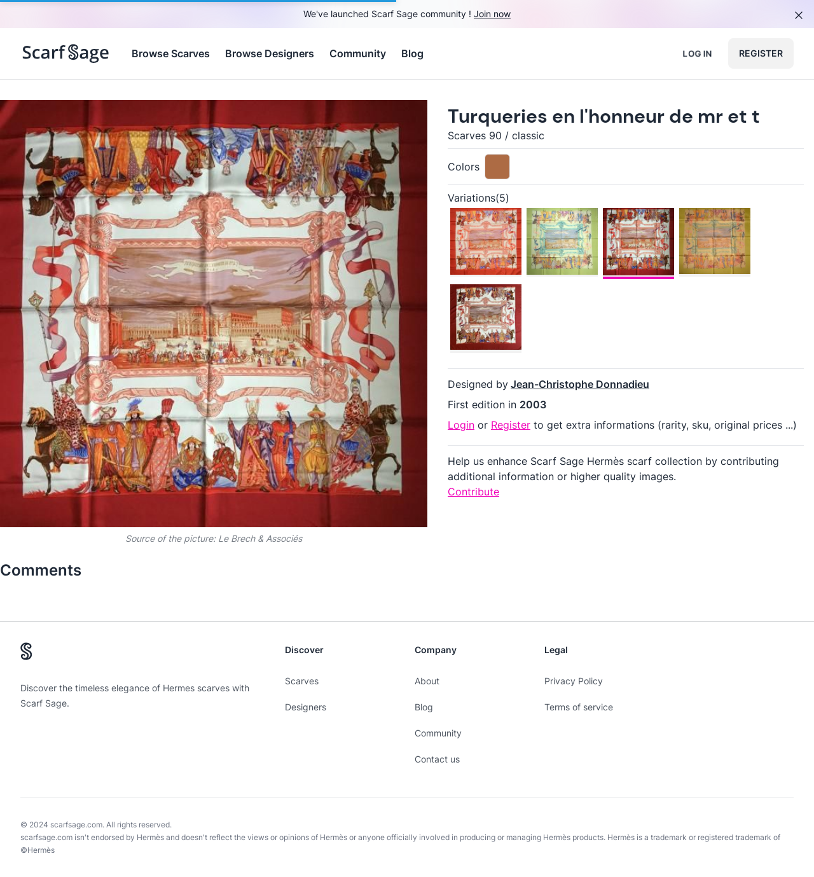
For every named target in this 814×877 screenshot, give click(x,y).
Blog (412, 53)
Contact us (437, 759)
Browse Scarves (171, 53)
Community (357, 53)
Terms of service (578, 706)
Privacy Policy (573, 680)
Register (761, 53)
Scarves (302, 680)
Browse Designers (269, 53)
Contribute (473, 491)
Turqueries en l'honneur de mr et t (604, 116)
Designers (305, 706)
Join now (492, 13)
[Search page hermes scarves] (65, 53)
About (427, 680)
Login (461, 424)
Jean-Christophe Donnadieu (580, 384)
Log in (697, 53)
